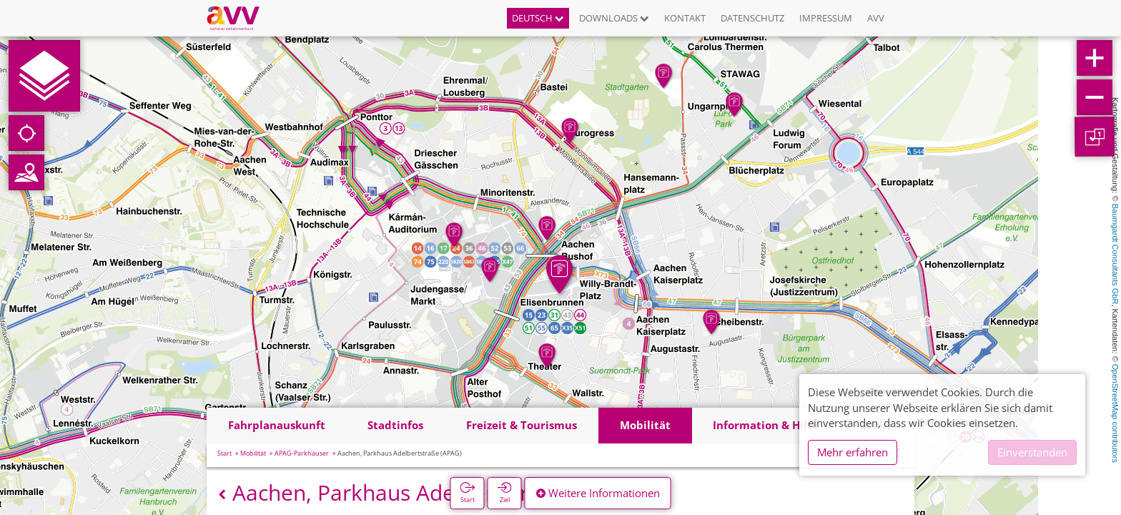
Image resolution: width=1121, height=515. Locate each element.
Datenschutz (752, 17)
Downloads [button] (614, 17)
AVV (875, 17)
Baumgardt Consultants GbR (1115, 254)
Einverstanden (1032, 452)
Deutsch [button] (538, 17)
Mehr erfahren (852, 452)
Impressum (825, 17)
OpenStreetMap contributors (1115, 413)
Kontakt (685, 17)
